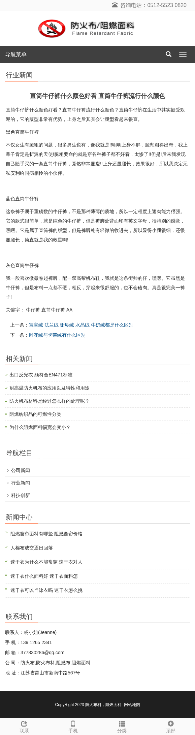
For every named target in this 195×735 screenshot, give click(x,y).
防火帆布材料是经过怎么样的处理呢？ (49, 401)
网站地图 (132, 704)
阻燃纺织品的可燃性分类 (35, 414)
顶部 (170, 726)
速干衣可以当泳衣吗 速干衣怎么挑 (46, 590)
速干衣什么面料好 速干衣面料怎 (44, 576)
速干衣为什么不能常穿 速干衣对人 (46, 562)
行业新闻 (20, 483)
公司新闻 (20, 470)
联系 (24, 726)
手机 (73, 726)
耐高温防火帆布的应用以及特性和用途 (49, 388)
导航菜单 (16, 54)
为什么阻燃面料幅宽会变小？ (40, 427)
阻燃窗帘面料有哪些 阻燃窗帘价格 (46, 533)
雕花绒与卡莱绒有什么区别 (57, 335)
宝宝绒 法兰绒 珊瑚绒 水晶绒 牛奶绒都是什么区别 (81, 325)
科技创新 (20, 495)
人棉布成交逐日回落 (31, 547)
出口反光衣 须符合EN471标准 (40, 374)
